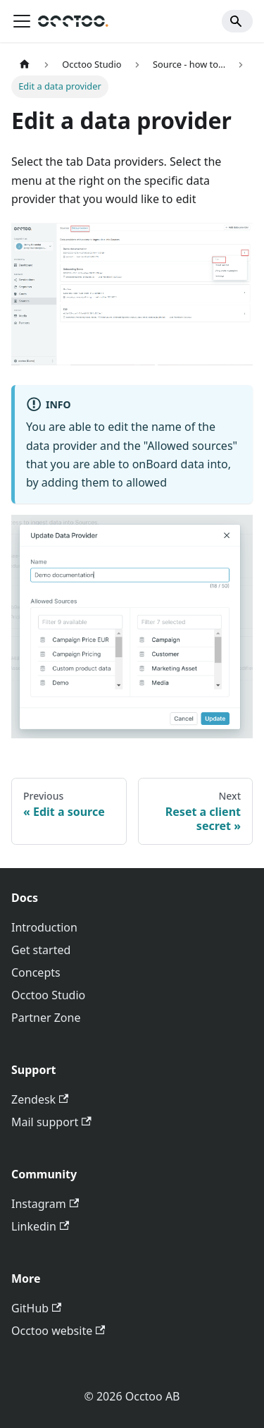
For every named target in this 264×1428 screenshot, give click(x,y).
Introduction (44, 927)
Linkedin (40, 1226)
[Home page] (24, 64)
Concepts (36, 972)
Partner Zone (45, 1017)
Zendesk (39, 1099)
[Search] (237, 21)
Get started (40, 950)
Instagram (45, 1204)
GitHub (36, 1308)
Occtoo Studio (48, 995)
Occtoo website (58, 1330)
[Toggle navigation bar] (21, 21)
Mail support (51, 1122)
